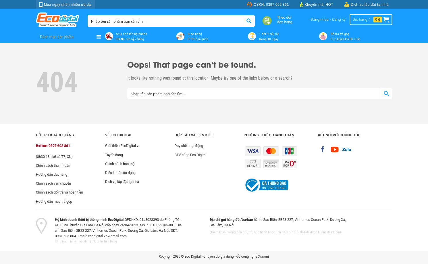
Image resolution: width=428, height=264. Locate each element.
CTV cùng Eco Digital (190, 155)
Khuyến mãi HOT (316, 4)
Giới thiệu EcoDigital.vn (122, 146)
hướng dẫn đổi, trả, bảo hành (247, 232)
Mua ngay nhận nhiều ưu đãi (65, 4)
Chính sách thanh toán (53, 166)
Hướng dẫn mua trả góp (54, 202)
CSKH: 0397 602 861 (268, 4)
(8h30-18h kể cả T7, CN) (54, 157)
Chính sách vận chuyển (53, 183)
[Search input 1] (166, 21)
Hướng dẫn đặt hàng (51, 175)
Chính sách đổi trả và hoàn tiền (59, 192)
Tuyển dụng (114, 155)
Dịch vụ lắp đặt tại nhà (366, 4)
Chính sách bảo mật (120, 164)
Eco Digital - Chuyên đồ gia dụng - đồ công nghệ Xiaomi (226, 257)
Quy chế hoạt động (188, 146)
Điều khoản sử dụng (120, 173)
